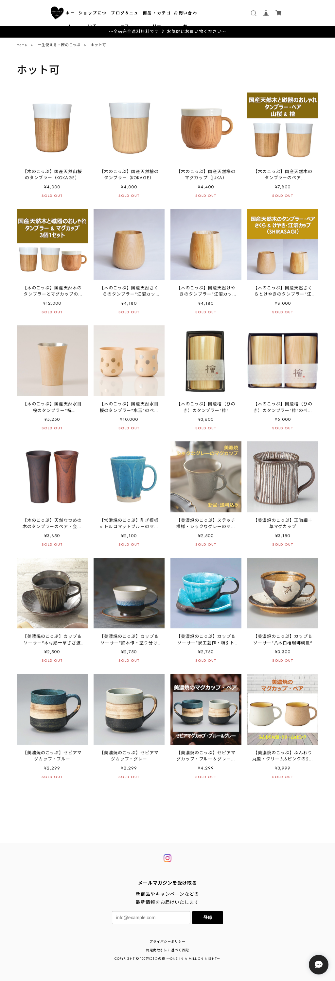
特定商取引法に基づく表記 (167, 950)
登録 (207, 917)
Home (22, 46)
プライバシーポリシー (167, 941)
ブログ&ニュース (124, 19)
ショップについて (93, 19)
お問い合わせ (185, 19)
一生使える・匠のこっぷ (59, 46)
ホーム (70, 19)
